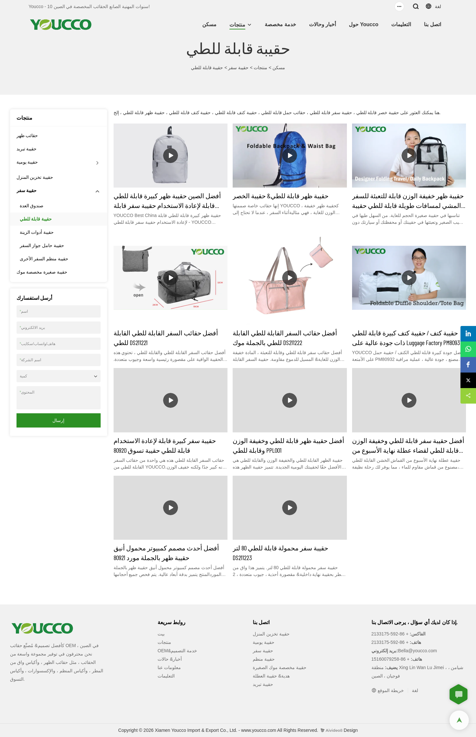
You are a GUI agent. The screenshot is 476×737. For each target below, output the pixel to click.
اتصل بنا (432, 24)
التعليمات (401, 24)
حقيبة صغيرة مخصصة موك (42, 272)
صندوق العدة (32, 205)
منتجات (237, 24)
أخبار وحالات (322, 24)
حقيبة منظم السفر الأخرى (44, 258)
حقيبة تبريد (27, 148)
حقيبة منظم (264, 659)
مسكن (209, 24)
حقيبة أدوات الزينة (37, 232)
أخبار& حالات (170, 659)
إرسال (58, 420)
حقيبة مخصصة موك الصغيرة (279, 667)
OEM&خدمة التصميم (177, 650)
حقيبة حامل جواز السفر (42, 245)
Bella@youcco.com (417, 650)
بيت (161, 633)
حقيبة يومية (27, 162)
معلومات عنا (169, 667)
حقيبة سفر (238, 67)
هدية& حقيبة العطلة (271, 675)
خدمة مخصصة (280, 24)
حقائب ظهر (27, 135)
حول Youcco (363, 24)
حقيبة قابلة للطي (207, 67)
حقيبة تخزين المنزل (35, 177)
